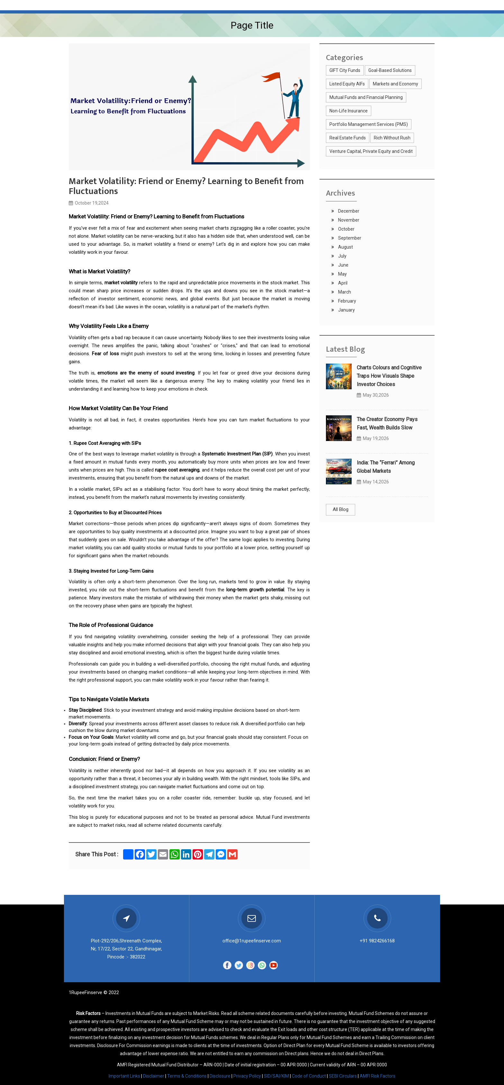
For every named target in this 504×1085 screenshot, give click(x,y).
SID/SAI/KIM (276, 1076)
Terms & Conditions (187, 1076)
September (349, 238)
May (342, 274)
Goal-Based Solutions (390, 70)
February (346, 301)
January (346, 310)
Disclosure (220, 1076)
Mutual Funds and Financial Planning (366, 97)
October (346, 229)
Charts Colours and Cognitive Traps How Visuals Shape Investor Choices (389, 376)
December (348, 211)
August (345, 247)
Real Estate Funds (347, 137)
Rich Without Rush (392, 137)
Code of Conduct (309, 1076)
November (348, 220)
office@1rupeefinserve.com (251, 941)
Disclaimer (153, 1076)
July (341, 256)
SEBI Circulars (343, 1076)
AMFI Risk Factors (377, 1076)
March (344, 292)
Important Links (124, 1076)
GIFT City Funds (344, 70)
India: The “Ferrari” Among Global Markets (386, 467)
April (342, 283)
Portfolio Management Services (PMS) (368, 124)
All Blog (340, 509)
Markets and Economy (395, 83)
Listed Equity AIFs (347, 83)
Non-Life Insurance (348, 110)
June (342, 265)
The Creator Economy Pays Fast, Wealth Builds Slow (387, 423)
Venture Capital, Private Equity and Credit (371, 151)
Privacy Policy (247, 1076)
